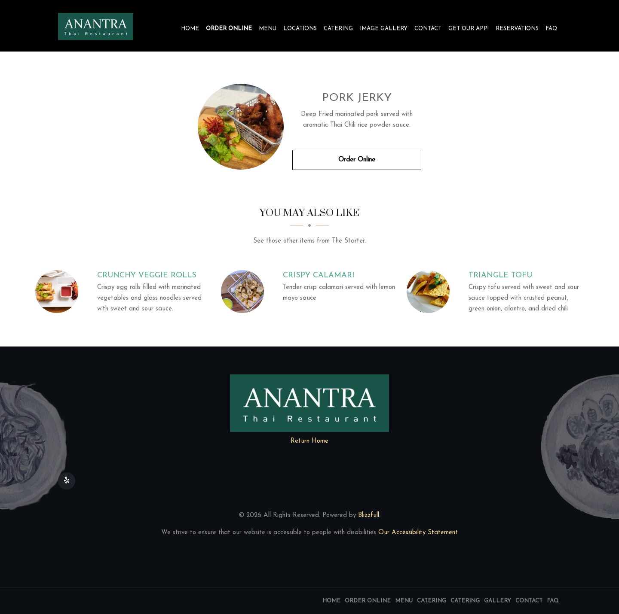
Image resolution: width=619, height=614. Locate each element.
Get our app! (468, 28)
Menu (267, 28)
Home (190, 28)
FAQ (551, 28)
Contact (427, 28)
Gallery (497, 601)
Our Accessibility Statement (417, 532)
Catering (338, 28)
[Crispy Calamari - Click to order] (244, 291)
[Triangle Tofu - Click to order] (430, 291)
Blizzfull (368, 515)
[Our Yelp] (66, 480)
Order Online (229, 28)
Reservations (517, 28)
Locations (300, 28)
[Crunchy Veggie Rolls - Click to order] (59, 291)
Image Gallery (384, 28)
